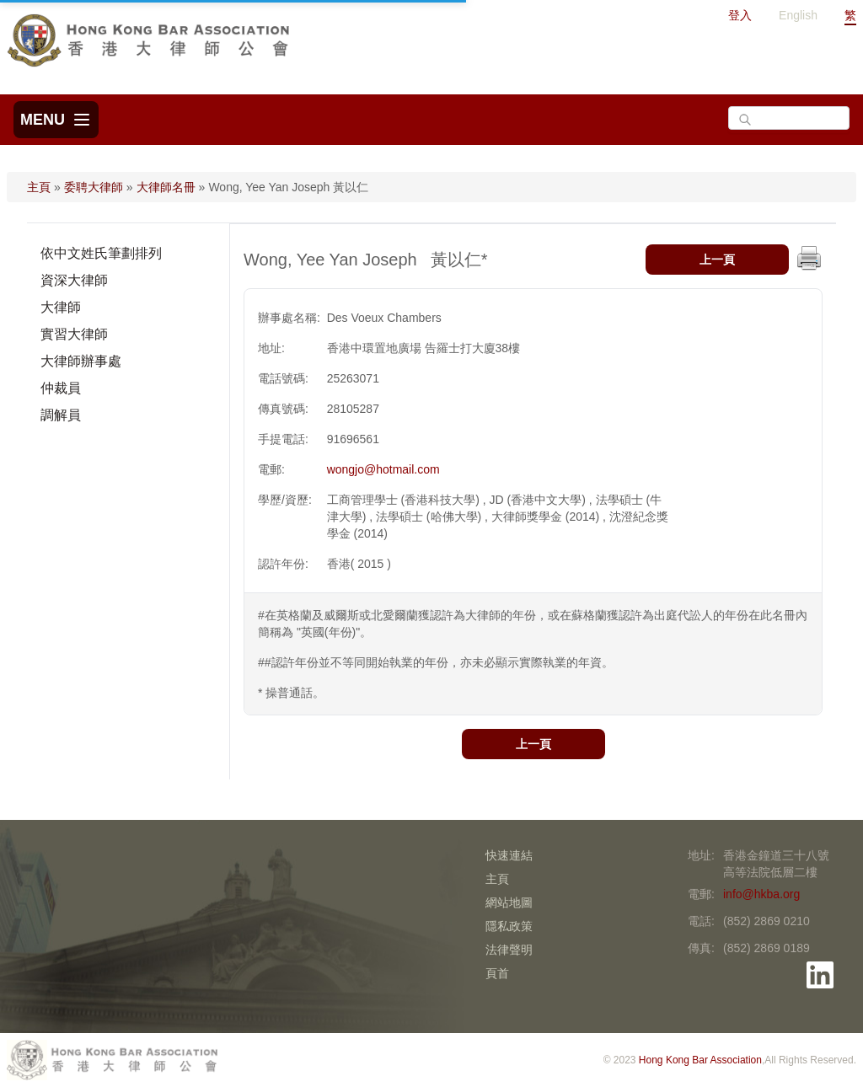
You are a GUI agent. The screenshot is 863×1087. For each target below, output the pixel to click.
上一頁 (717, 259)
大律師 (60, 307)
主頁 (39, 187)
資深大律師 (74, 280)
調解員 (60, 415)
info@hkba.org (761, 894)
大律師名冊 (166, 187)
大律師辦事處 (80, 361)
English (798, 15)
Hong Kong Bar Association (700, 1060)
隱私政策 (509, 926)
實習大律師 (74, 334)
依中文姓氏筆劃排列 (101, 253)
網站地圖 (509, 902)
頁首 (497, 973)
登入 (740, 15)
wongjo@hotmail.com (383, 469)
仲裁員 (60, 388)
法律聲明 (509, 949)
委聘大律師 (93, 187)
